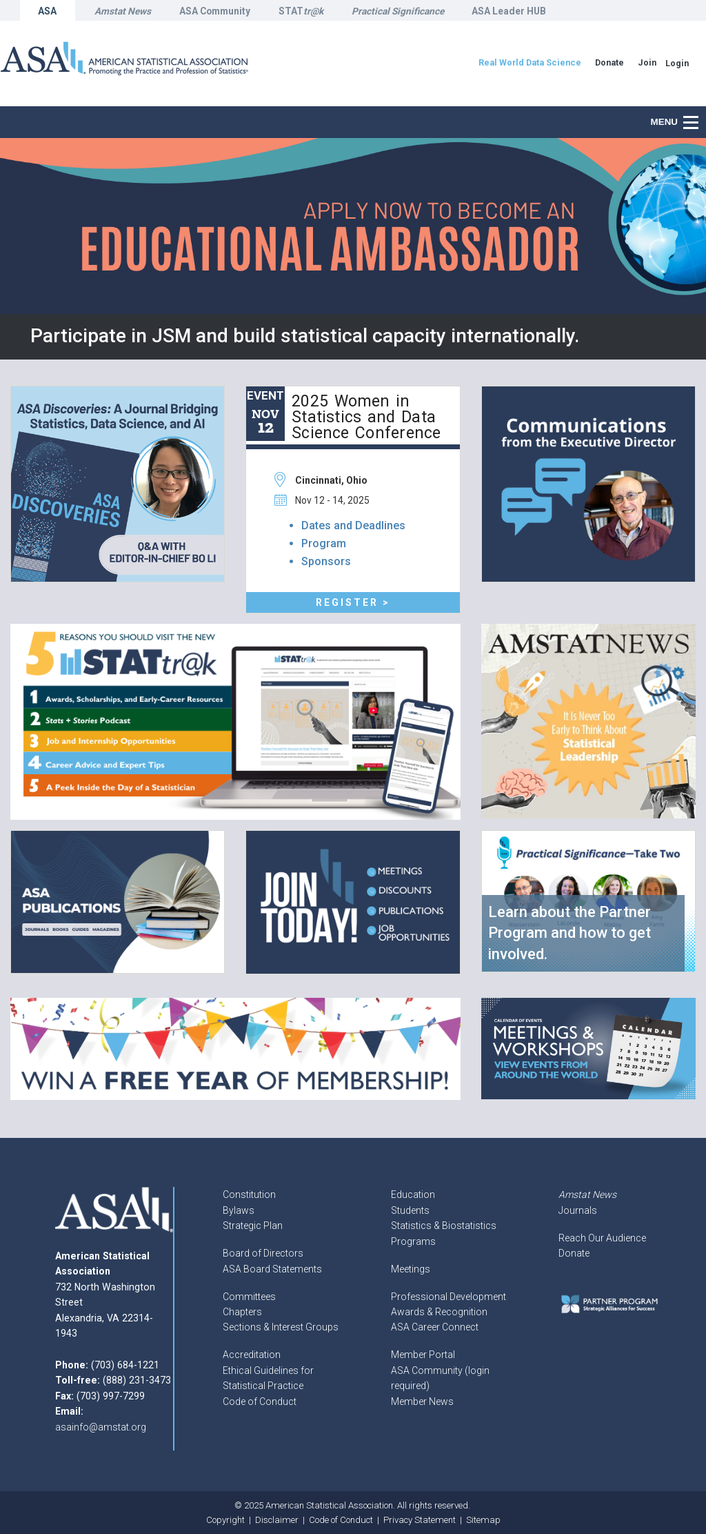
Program (323, 543)
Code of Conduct (259, 1401)
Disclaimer (277, 1520)
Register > (353, 602)
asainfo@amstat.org (100, 1427)
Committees (249, 1296)
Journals (577, 1210)
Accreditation (252, 1354)
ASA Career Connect (434, 1327)
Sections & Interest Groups (281, 1327)
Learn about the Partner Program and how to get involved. (569, 933)
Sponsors (326, 561)
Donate (573, 1253)
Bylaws (238, 1210)
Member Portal (423, 1354)
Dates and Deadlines (353, 525)
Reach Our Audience (602, 1237)
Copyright (225, 1520)
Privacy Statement (419, 1520)
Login (677, 63)
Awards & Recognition (439, 1311)
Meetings (410, 1269)
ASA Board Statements (272, 1269)
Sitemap (483, 1520)
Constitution (249, 1194)
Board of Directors (263, 1253)
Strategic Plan (253, 1225)
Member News (422, 1401)
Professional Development (448, 1296)
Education (413, 1194)
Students (410, 1210)
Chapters (242, 1311)
